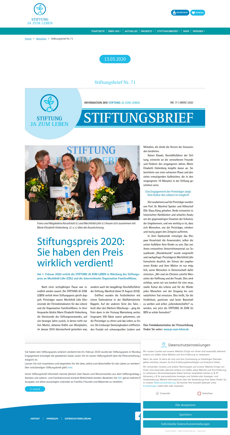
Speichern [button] (185, 414)
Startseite (98, 31)
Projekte (146, 31)
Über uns (113, 31)
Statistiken (205, 393)
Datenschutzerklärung (78, 418)
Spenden (198, 12)
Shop (186, 31)
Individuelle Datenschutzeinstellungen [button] (185, 424)
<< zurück (35, 389)
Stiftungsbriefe (167, 31)
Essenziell (163, 393)
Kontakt (35, 418)
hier (70, 367)
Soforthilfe (180, 13)
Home (28, 38)
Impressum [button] (201, 431)
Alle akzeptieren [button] (185, 405)
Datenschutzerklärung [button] (187, 431)
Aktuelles (131, 31)
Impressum (52, 418)
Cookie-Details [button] (171, 431)
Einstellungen (150, 385)
